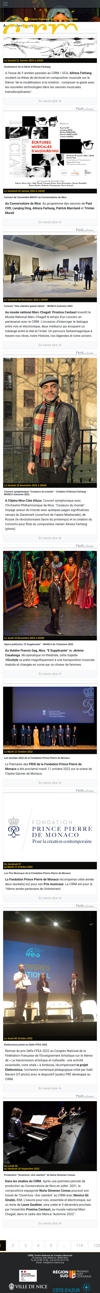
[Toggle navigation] (5, 4)
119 (79, 1245)
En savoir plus (50, 101)
